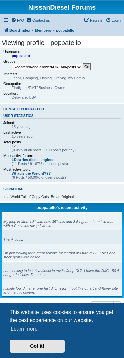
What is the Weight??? (31, 173)
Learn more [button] (24, 329)
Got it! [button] (37, 346)
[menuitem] (17, 20)
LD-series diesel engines (33, 160)
